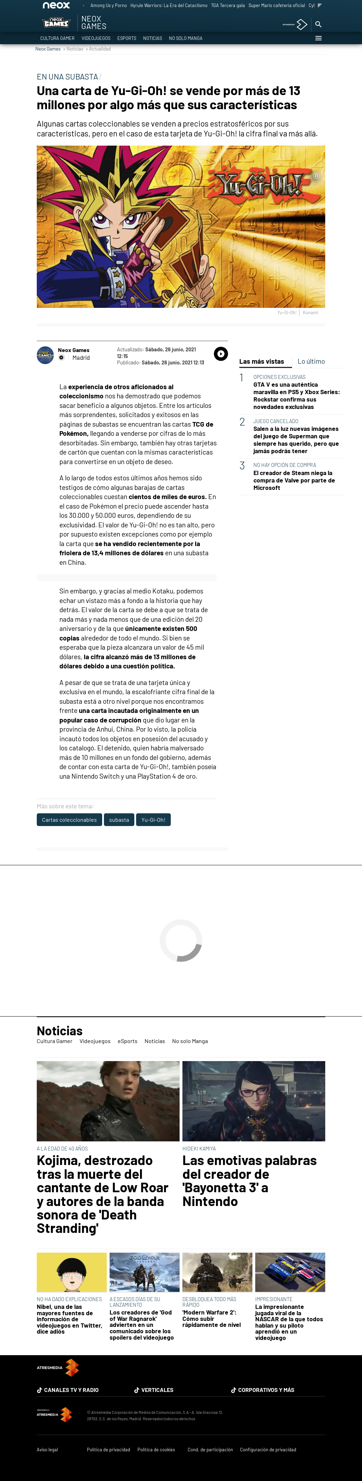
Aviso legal (47, 1449)
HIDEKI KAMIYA (199, 1149)
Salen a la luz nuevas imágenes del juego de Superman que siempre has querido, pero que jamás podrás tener (296, 440)
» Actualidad (98, 49)
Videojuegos (96, 38)
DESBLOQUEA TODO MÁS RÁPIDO (209, 1302)
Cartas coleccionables (69, 819)
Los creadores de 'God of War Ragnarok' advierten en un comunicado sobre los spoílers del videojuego (142, 1324)
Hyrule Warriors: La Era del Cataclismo (169, 5)
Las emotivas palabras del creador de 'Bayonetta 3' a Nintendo (249, 1180)
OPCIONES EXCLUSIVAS (279, 377)
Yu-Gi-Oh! (153, 819)
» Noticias (73, 49)
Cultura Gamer (57, 38)
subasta (119, 819)
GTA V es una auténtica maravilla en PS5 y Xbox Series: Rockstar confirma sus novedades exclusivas (296, 395)
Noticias (152, 38)
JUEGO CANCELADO (275, 421)
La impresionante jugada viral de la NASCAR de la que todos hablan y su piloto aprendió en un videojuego (289, 1322)
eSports (126, 38)
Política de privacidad (108, 1449)
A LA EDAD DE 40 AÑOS (62, 1149)
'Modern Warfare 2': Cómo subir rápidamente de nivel (211, 1318)
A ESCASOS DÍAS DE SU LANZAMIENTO (135, 1302)
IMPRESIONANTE (274, 1299)
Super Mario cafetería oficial (277, 5)
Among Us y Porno (108, 5)
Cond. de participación (210, 1449)
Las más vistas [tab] (261, 361)
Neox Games (48, 49)
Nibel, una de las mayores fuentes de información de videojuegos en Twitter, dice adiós (70, 1319)
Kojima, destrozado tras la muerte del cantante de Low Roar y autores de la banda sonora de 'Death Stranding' (103, 1193)
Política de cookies (156, 1449)
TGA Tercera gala (228, 5)
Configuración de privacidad (268, 1449)
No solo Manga (186, 38)
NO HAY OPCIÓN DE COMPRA (284, 465)
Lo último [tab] (311, 361)
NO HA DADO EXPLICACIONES (69, 1299)
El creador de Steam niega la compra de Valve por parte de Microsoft (294, 480)
